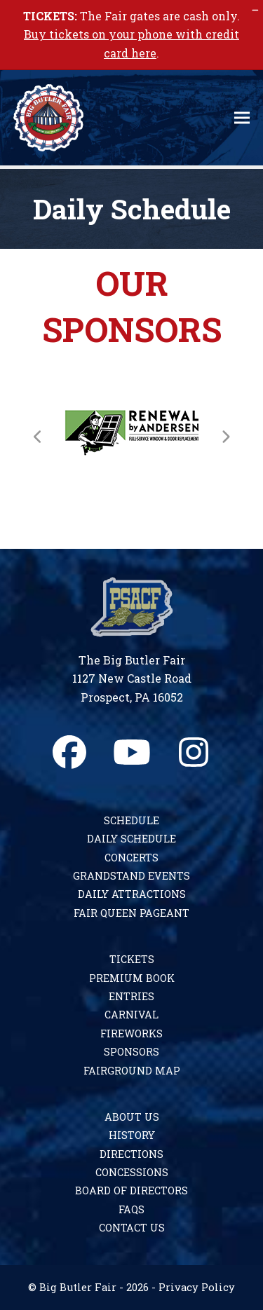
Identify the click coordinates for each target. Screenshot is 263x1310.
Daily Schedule (131, 838)
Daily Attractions (132, 894)
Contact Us (132, 1227)
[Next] (225, 437)
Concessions (131, 1172)
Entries (131, 996)
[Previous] (38, 437)
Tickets (131, 959)
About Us (131, 1117)
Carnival (131, 1014)
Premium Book (132, 978)
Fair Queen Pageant (131, 913)
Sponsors (131, 1051)
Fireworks (131, 1033)
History (132, 1135)
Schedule (131, 820)
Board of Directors (131, 1190)
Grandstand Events (131, 875)
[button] (242, 118)
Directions (131, 1154)
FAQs (131, 1209)
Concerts (131, 857)
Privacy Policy (197, 1287)
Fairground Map (131, 1070)
